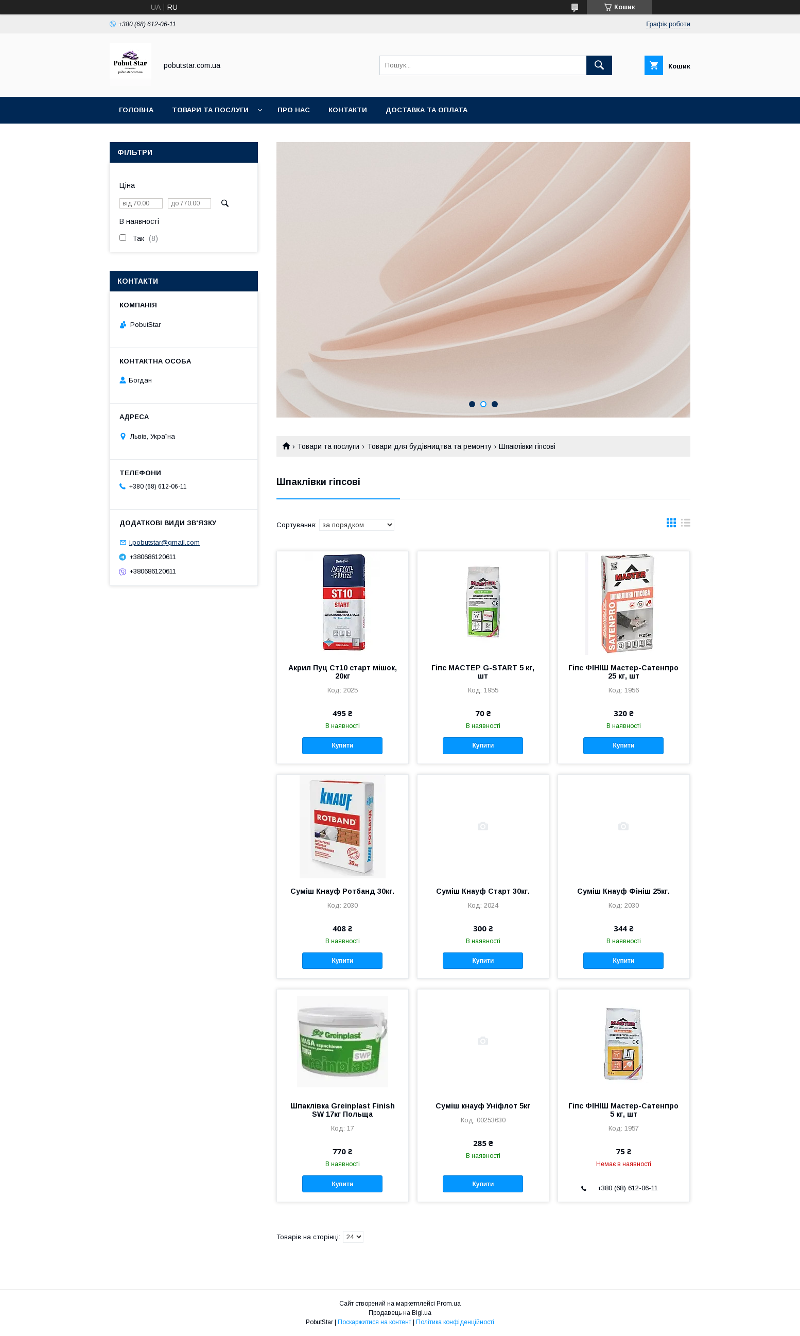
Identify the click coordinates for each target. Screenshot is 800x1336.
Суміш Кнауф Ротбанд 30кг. (342, 891)
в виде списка (685, 525)
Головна (136, 110)
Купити (342, 745)
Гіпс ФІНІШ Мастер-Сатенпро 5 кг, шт (623, 1110)
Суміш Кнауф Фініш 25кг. (623, 891)
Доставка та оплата (426, 110)
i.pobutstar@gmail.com (164, 542)
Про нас (293, 110)
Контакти (347, 110)
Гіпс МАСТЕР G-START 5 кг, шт (482, 672)
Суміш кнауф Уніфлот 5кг (483, 1106)
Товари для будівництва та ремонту (429, 446)
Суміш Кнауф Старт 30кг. (483, 891)
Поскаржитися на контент (374, 1322)
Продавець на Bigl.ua (400, 1312)
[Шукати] (599, 65)
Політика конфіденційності (455, 1322)
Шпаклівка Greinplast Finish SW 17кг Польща (342, 1110)
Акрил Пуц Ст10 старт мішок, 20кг (342, 672)
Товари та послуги (210, 110)
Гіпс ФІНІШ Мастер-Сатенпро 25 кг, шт (623, 672)
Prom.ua (449, 1303)
